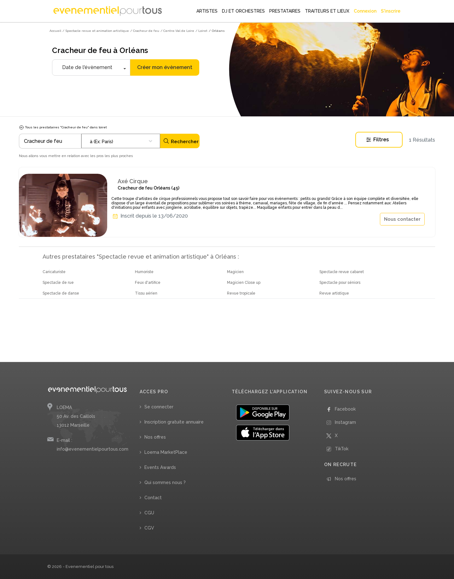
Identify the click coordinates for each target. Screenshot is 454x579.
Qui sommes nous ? (165, 482)
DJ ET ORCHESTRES (243, 11)
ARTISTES (207, 11)
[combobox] (120, 141)
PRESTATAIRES (284, 11)
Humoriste (144, 272)
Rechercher (181, 141)
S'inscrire (390, 11)
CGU (149, 512)
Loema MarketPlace (165, 452)
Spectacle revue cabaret (341, 272)
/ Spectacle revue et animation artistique (95, 30)
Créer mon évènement (164, 67)
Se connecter (158, 406)
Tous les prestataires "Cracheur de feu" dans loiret (63, 127)
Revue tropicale (241, 293)
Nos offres (155, 437)
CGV (149, 527)
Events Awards (160, 467)
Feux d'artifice (147, 282)
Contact (153, 497)
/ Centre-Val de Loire (177, 30)
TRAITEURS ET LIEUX (327, 11)
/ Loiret (201, 30)
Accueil (55, 30)
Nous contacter (402, 219)
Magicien (235, 272)
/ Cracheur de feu (144, 30)
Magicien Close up (243, 282)
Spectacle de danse (61, 293)
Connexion (365, 11)
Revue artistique (334, 293)
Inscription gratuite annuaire (174, 421)
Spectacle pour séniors (339, 282)
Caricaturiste (54, 272)
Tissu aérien (146, 293)
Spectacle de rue (58, 282)
